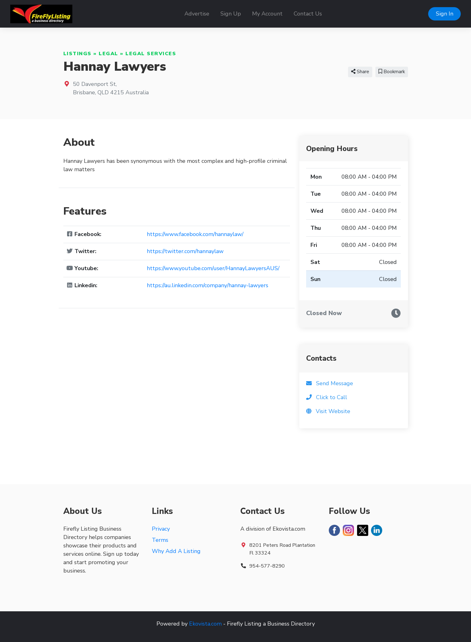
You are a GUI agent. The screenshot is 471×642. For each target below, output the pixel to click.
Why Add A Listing (176, 551)
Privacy (161, 529)
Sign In (444, 13)
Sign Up (230, 13)
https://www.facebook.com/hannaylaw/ (195, 234)
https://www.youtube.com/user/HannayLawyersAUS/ (213, 268)
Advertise (196, 13)
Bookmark (391, 71)
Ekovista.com (205, 623)
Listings (77, 53)
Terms (160, 540)
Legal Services (150, 53)
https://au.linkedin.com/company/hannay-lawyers (207, 285)
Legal (108, 53)
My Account (267, 13)
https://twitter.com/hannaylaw (185, 251)
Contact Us (308, 13)
